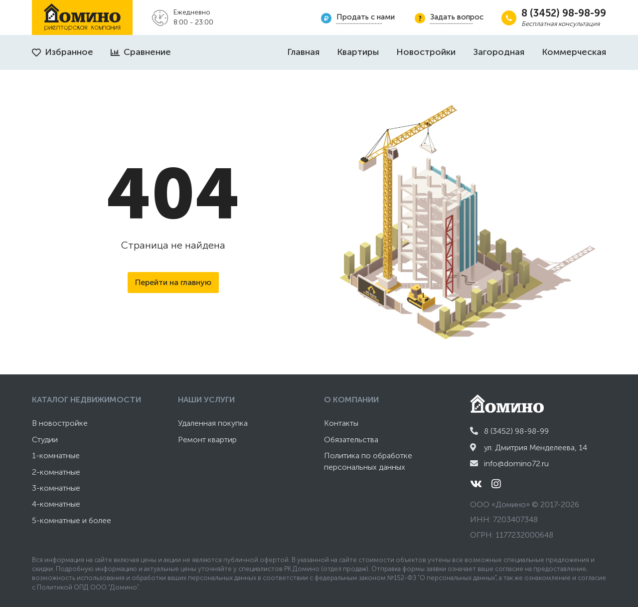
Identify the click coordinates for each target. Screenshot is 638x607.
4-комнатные (56, 504)
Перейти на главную (173, 282)
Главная (303, 51)
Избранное (62, 51)
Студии (45, 439)
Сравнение (141, 51)
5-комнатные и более (71, 520)
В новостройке (60, 423)
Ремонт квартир (207, 439)
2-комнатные (56, 472)
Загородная (498, 51)
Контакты (341, 423)
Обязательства (351, 439)
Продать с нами (365, 16)
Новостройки (426, 51)
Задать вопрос (456, 16)
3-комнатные (56, 488)
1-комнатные (56, 455)
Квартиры (358, 51)
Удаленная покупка (213, 423)
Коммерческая (574, 51)
